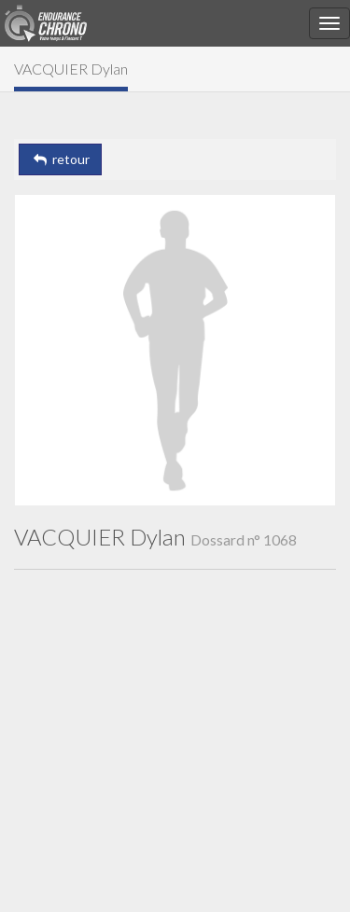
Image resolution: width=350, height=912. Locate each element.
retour (60, 159)
